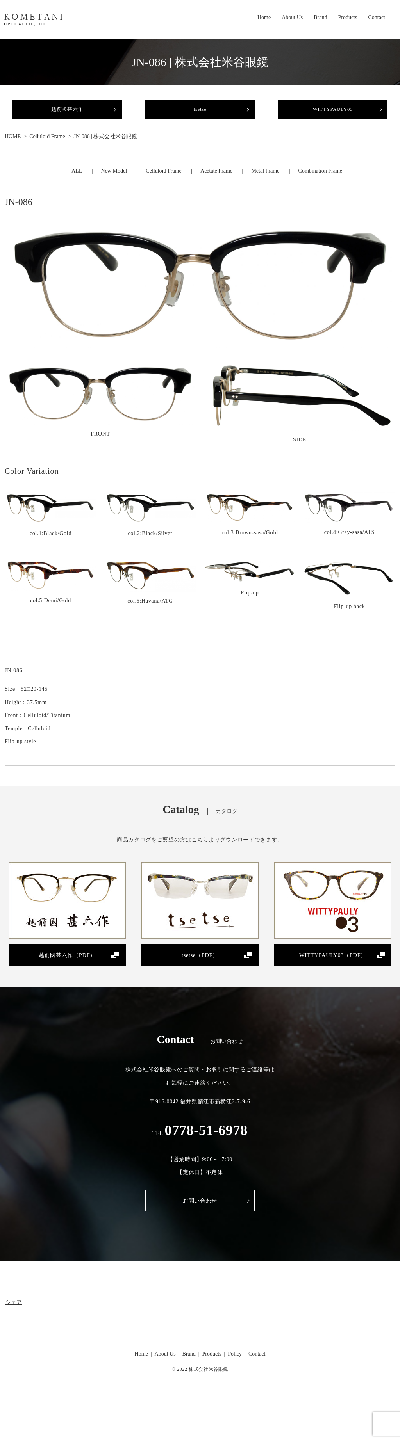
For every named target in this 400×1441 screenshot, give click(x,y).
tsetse (200, 113)
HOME (13, 143)
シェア (13, 1313)
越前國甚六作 (67, 113)
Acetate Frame (216, 178)
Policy (235, 1364)
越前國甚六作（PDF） (67, 963)
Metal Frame (265, 178)
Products (347, 18)
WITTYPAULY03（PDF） (332, 963)
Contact (376, 18)
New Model (114, 178)
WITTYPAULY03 (332, 113)
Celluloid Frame (47, 143)
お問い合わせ (200, 1211)
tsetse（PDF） (200, 963)
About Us (292, 18)
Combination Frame (320, 178)
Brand (320, 18)
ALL (76, 178)
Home (264, 18)
